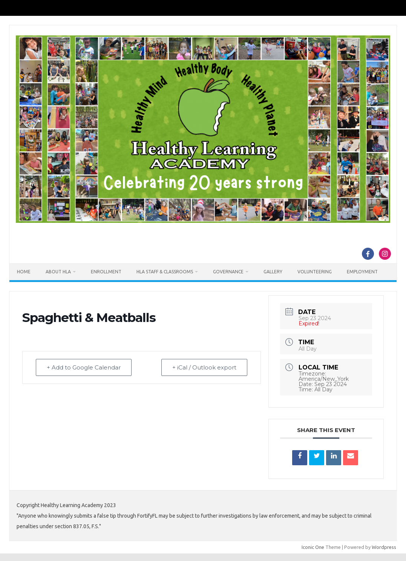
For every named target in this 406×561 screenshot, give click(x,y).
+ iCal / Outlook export (204, 367)
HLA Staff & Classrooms (164, 271)
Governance (228, 271)
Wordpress (384, 547)
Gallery (273, 271)
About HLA (58, 271)
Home (24, 271)
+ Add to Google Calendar (84, 367)
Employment (362, 271)
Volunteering (314, 271)
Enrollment (106, 271)
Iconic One (313, 547)
